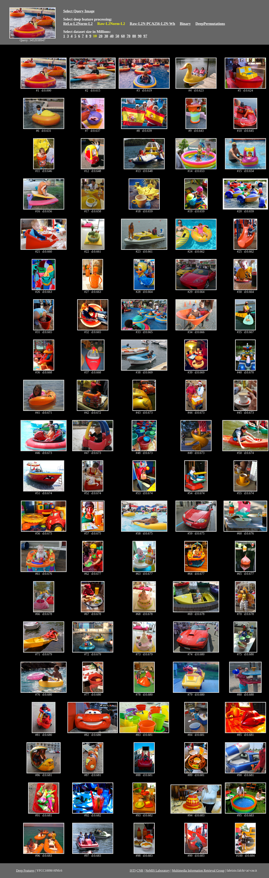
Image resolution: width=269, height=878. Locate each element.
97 (145, 36)
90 (140, 36)
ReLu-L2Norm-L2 (78, 24)
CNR (140, 870)
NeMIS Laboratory (157, 870)
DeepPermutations (210, 24)
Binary (185, 24)
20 (100, 36)
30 (106, 36)
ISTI (132, 870)
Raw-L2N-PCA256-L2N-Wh (152, 24)
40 (112, 36)
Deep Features (25, 870)
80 (134, 36)
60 (123, 36)
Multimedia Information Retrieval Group (198, 870)
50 (117, 36)
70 (128, 36)
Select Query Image (79, 11)
